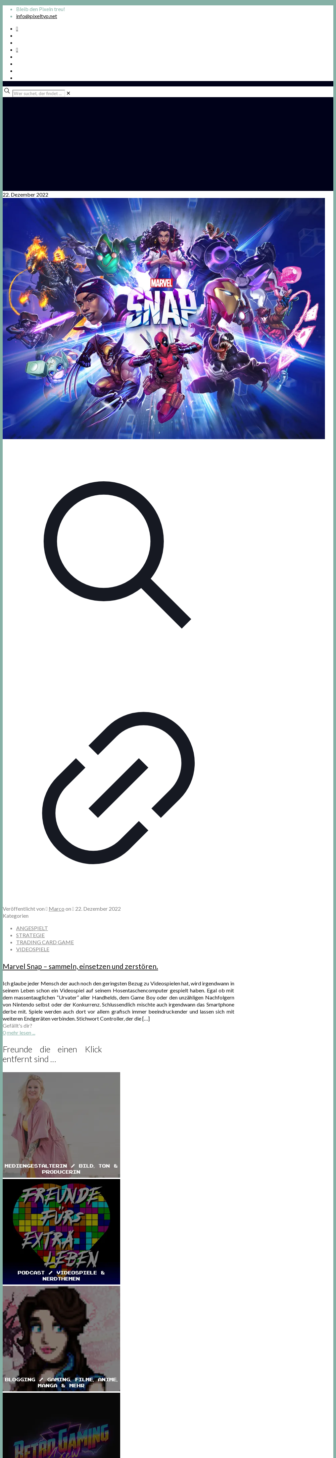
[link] (68, 93)
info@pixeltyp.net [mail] (36, 16)
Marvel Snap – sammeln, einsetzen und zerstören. (80, 966)
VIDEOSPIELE (32, 949)
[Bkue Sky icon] (17, 49)
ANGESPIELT (32, 928)
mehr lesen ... (21, 1032)
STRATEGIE (30, 935)
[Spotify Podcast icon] (17, 28)
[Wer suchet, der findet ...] (38, 93)
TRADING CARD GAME (45, 942)
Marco (56, 908)
